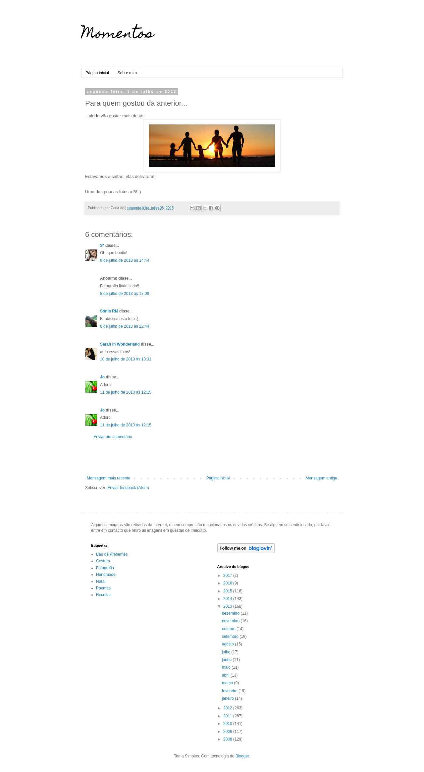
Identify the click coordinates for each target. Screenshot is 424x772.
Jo (102, 377)
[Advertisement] (212, 458)
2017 (228, 575)
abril (226, 675)
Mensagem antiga (321, 478)
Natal (100, 581)
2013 (228, 606)
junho (227, 659)
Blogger (242, 756)
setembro (230, 636)
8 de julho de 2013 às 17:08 (124, 293)
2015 (228, 591)
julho (227, 652)
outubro (229, 629)
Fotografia (105, 568)
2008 (228, 739)
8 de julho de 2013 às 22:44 (124, 326)
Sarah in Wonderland (120, 344)
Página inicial (97, 73)
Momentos (117, 35)
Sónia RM (109, 311)
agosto (228, 644)
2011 (228, 716)
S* (102, 245)
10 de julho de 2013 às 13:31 (125, 359)
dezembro (231, 613)
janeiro (228, 698)
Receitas (104, 594)
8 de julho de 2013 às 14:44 (124, 260)
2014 (228, 598)
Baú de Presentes (112, 554)
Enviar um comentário (112, 436)
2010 (228, 723)
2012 (228, 708)
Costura (103, 561)
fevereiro (230, 691)
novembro (231, 621)
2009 (228, 731)
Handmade (106, 574)
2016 (228, 583)
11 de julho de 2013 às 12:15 (125, 392)
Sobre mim (127, 73)
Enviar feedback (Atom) (128, 487)
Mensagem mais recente (108, 478)
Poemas (103, 588)
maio (227, 667)
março (228, 683)
